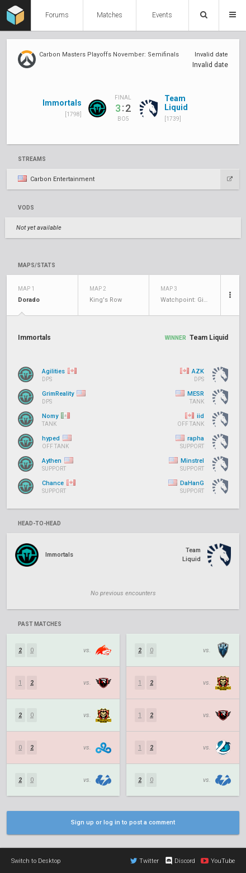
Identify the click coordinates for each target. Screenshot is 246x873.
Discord (179, 860)
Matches (109, 15)
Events (162, 15)
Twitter (144, 861)
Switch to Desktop (35, 861)
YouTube (218, 861)
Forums (57, 15)
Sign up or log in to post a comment (123, 822)
